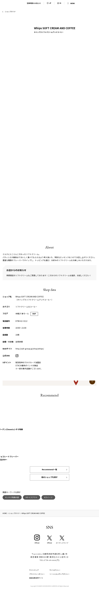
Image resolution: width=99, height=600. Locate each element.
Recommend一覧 (49, 469)
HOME (5, 513)
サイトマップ (34, 570)
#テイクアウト (32, 497)
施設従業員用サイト (36, 578)
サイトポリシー (55, 570)
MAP (34, 314)
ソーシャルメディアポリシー (59, 574)
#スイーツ (48, 497)
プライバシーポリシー (37, 574)
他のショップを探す (49, 477)
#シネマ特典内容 (12, 497)
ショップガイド (10, 11)
